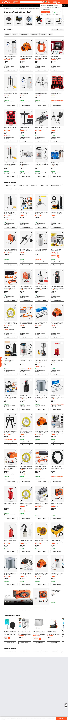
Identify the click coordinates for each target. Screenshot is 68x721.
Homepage (6, 8)
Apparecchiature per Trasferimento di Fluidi (31, 8)
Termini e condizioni (52, 14)
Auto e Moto (11, 8)
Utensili (39, 23)
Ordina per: (54, 29)
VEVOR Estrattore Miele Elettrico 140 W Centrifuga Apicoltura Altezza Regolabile (10, 214)
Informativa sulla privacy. (45, 15)
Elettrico (19, 23)
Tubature (59, 23)
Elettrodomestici (49, 23)
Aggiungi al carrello (11, 70)
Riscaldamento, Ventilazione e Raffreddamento (29, 24)
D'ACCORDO (61, 718)
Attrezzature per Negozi (19, 8)
